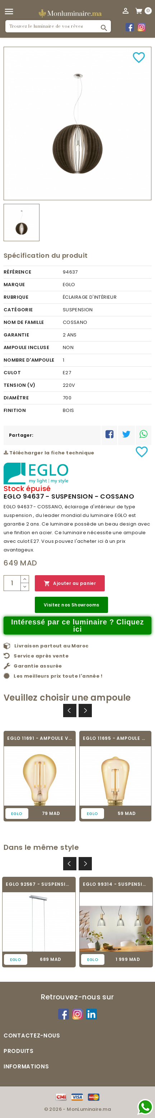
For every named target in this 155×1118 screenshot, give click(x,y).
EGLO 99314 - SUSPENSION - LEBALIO (116, 884)
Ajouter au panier (70, 583)
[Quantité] (12, 583)
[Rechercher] (58, 26)
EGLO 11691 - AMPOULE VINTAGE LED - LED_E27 (39, 738)
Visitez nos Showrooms (71, 605)
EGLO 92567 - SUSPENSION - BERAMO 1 (39, 884)
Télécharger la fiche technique (49, 452)
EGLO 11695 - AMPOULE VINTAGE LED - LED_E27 (115, 738)
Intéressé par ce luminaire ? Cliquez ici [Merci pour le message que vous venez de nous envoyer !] (77, 625)
